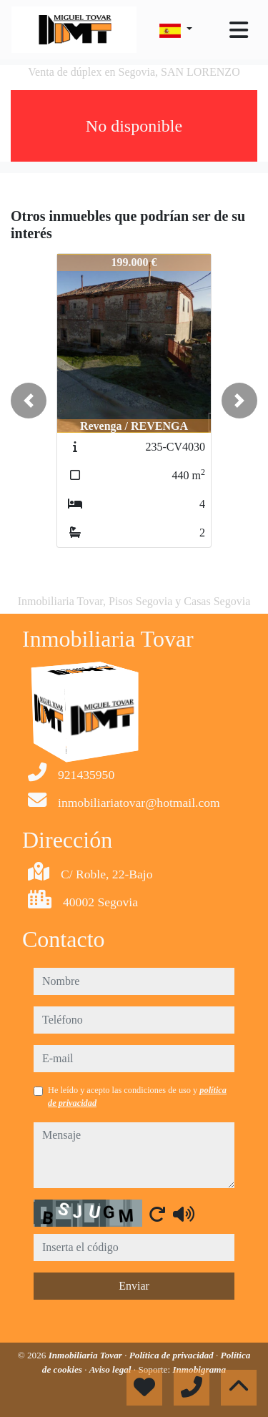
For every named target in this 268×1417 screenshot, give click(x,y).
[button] (28, 400)
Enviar (134, 1286)
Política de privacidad (172, 1355)
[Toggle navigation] (239, 30)
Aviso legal (111, 1369)
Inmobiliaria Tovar (87, 1355)
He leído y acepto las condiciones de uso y (137, 1096)
